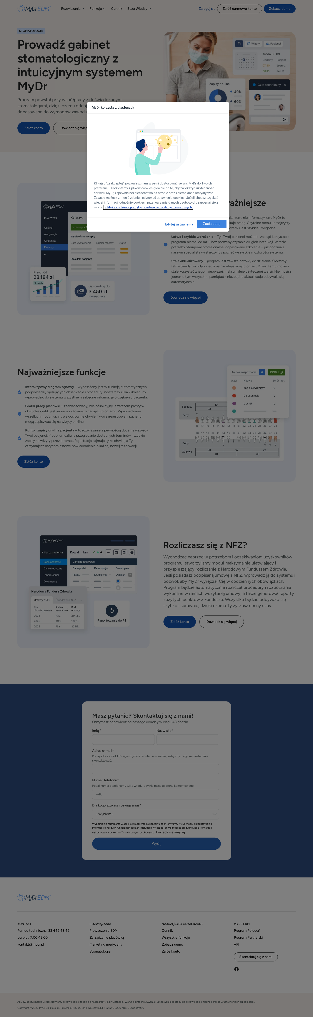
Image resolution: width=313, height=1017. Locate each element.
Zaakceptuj (212, 224)
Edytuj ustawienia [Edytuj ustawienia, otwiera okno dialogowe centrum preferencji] (179, 224)
